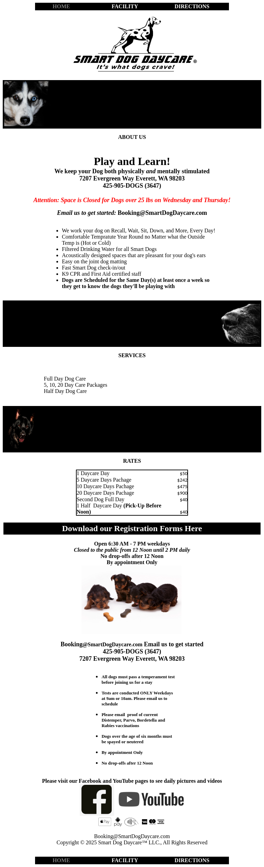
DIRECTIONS (192, 6)
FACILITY (125, 6)
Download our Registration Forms (123, 528)
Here (193, 528)
